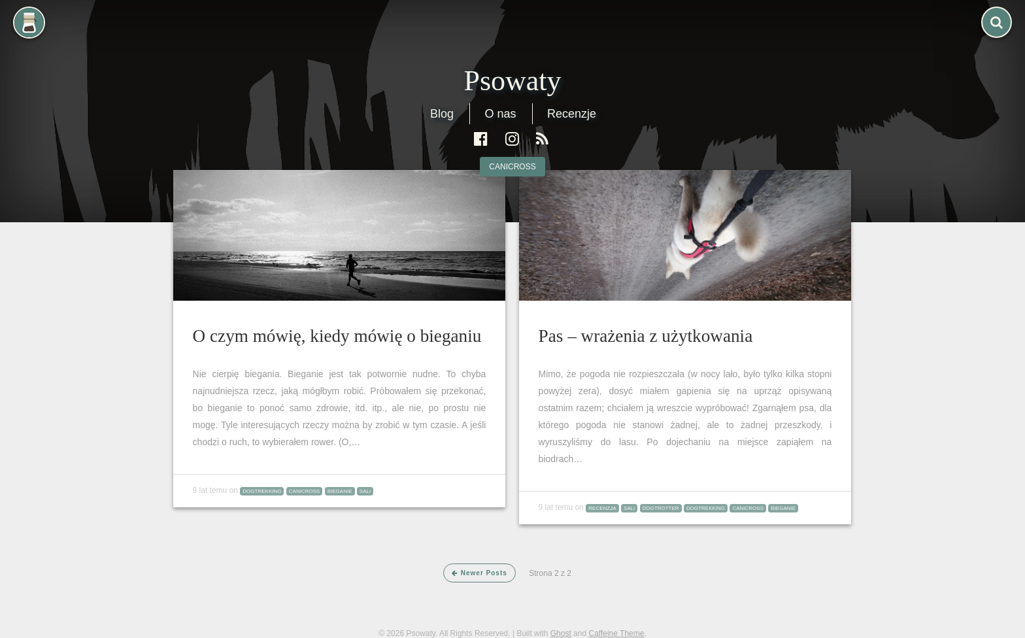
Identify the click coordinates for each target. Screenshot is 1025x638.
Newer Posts (479, 573)
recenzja (602, 508)
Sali (365, 491)
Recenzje (571, 113)
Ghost (560, 633)
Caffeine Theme (616, 633)
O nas (500, 113)
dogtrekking (262, 491)
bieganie (340, 491)
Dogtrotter (661, 508)
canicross (512, 166)
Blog (442, 113)
